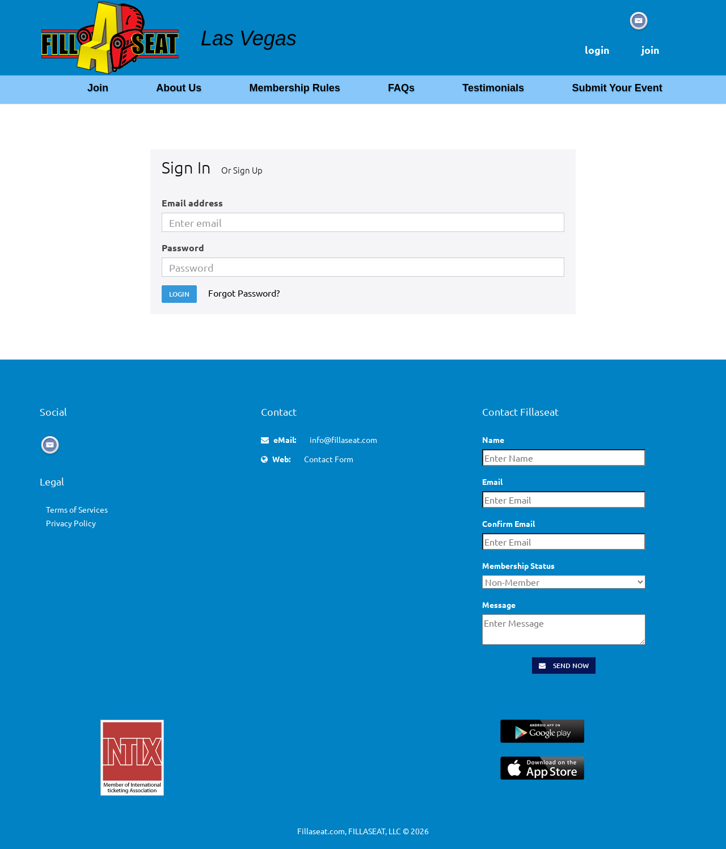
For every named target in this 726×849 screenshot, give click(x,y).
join (650, 49)
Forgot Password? (244, 292)
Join (97, 88)
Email (492, 481)
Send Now (564, 665)
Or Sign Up (242, 170)
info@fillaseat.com (343, 439)
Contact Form (328, 459)
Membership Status (518, 565)
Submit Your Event (617, 88)
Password (183, 248)
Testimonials (493, 88)
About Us (178, 88)
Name (493, 439)
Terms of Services (77, 509)
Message (499, 604)
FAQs (401, 88)
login (597, 49)
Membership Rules (295, 88)
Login (179, 294)
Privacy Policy (71, 523)
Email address (192, 203)
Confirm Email (508, 523)
